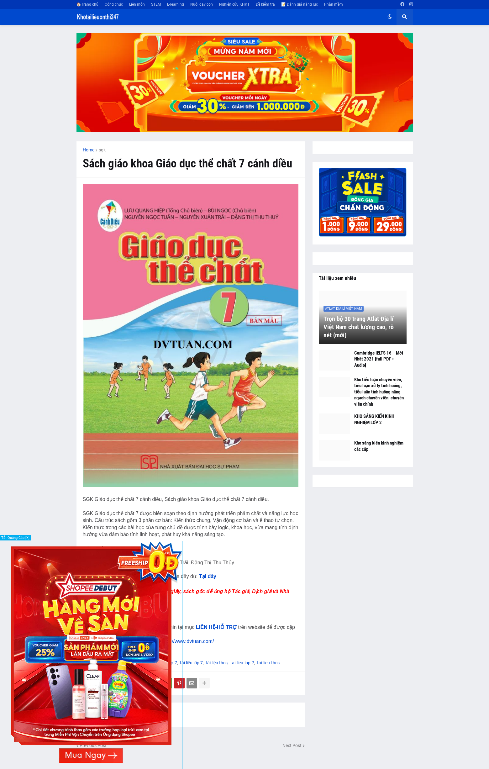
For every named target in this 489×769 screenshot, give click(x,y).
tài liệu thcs (217, 663)
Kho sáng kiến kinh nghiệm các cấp (378, 446)
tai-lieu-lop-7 (242, 663)
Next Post (292, 745)
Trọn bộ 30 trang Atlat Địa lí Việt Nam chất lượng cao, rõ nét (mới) (358, 327)
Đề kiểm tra (265, 4)
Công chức (114, 4)
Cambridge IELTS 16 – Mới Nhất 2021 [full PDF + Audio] (378, 359)
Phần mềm (333, 4)
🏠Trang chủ (87, 4)
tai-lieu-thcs (268, 663)
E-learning (175, 4)
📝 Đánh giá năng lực (299, 4)
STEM (156, 4)
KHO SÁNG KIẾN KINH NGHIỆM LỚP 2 (374, 419)
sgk (102, 150)
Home (88, 150)
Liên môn (137, 4)
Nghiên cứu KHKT (234, 4)
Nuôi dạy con (201, 4)
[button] (390, 17)
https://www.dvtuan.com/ (187, 641)
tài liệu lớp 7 (191, 663)
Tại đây (207, 576)
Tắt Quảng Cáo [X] (15, 538)
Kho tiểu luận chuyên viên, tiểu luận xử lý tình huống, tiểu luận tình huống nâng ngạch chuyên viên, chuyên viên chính (379, 392)
